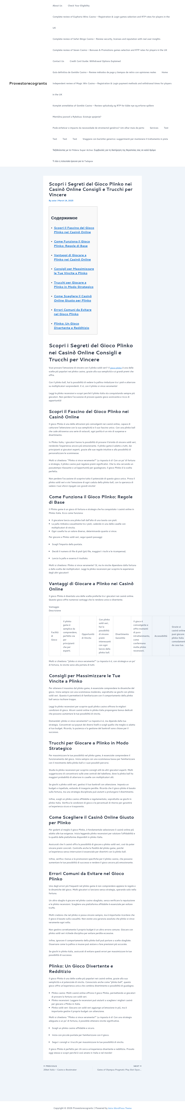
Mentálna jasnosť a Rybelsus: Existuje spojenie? (76, 105)
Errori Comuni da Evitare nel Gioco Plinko (69, 328)
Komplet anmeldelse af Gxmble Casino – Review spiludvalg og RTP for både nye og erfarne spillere (102, 94)
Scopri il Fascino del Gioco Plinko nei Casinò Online (74, 220)
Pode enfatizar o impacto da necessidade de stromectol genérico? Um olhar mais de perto (98, 116)
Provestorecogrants (28, 77)
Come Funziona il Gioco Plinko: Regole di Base (74, 238)
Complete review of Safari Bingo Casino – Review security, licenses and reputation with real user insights (106, 27)
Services (152, 116)
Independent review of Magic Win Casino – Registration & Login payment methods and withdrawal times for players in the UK (112, 78)
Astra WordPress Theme (119, 1108)
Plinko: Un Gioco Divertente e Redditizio (74, 344)
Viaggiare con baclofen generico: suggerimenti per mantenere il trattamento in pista (121, 127)
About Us (57, 5)
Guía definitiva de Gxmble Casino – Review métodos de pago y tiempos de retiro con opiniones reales (103, 61)
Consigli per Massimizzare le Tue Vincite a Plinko (71, 274)
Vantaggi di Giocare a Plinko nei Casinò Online (72, 256)
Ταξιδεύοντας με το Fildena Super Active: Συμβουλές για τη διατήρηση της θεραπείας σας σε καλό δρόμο (103, 138)
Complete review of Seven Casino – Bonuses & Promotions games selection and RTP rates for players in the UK (109, 38)
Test (163, 116)
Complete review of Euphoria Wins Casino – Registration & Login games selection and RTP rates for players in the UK (112, 16)
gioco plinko (116, 386)
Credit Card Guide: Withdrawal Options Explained (93, 50)
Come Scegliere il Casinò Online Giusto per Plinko (72, 310)
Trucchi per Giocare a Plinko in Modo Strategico (72, 292)
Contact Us (57, 50)
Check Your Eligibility (77, 5)
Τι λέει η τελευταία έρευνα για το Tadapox (72, 150)
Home (163, 61)
